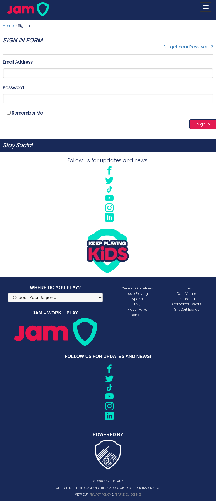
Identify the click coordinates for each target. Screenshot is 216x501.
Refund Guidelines (127, 495)
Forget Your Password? (188, 47)
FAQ (137, 304)
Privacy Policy (100, 495)
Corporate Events (186, 304)
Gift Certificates (186, 309)
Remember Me (25, 113)
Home (8, 25)
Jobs (187, 288)
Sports (137, 298)
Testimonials (187, 298)
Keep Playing (137, 293)
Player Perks (137, 309)
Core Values (187, 293)
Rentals (137, 314)
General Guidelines (137, 288)
